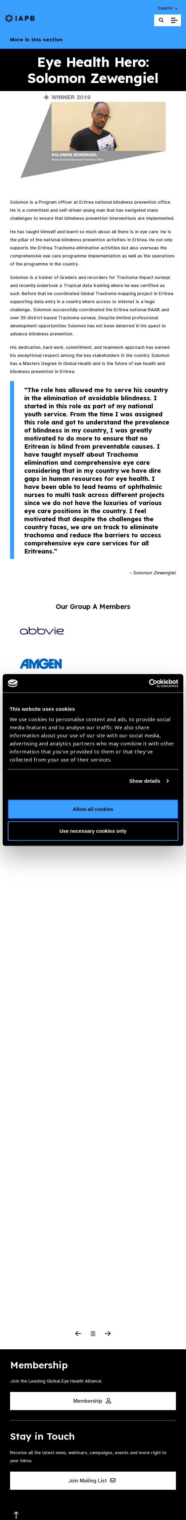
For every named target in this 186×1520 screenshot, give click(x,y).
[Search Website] (161, 20)
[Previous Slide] (78, 1334)
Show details (144, 781)
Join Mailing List (91, 1480)
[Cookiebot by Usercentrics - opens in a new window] (149, 683)
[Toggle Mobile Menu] (174, 20)
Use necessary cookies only (93, 831)
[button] (168, 8)
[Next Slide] (108, 1334)
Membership (92, 1401)
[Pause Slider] (93, 1334)
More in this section (93, 40)
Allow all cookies (93, 809)
